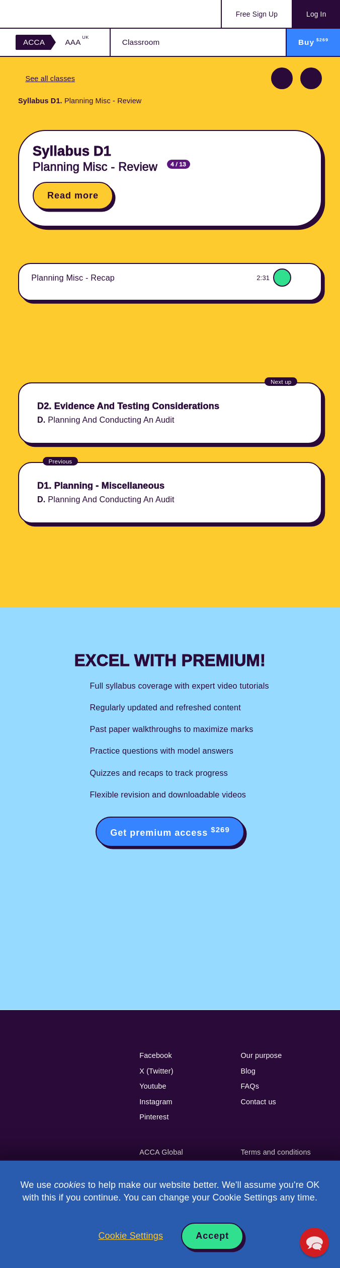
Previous (282, 78)
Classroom (141, 42)
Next (311, 78)
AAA (77, 42)
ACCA (34, 42)
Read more (73, 195)
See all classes (50, 79)
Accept (212, 1236)
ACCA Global (161, 1152)
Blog (248, 1071)
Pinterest (153, 1117)
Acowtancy (55, 14)
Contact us (258, 1102)
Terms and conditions (275, 1152)
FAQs (249, 1086)
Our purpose (261, 1055)
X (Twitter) (156, 1071)
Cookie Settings (130, 1236)
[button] (314, 1242)
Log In (316, 14)
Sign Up (257, 14)
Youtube (152, 1086)
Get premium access (169, 831)
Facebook (155, 1055)
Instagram (156, 1102)
